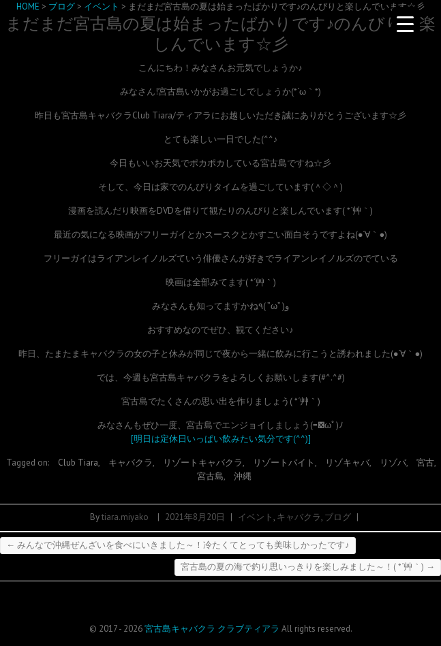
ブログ (337, 517)
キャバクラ (130, 462)
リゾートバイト (284, 462)
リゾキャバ (347, 462)
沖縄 (243, 476)
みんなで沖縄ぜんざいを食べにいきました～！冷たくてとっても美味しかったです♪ (178, 545)
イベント (255, 517)
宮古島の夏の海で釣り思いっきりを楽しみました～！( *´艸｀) (308, 566)
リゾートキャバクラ (203, 462)
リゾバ (393, 462)
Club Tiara (78, 462)
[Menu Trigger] (405, 24)
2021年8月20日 (195, 517)
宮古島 (210, 476)
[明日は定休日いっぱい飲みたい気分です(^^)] (221, 439)
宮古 (425, 462)
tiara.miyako (125, 517)
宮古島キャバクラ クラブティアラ (212, 628)
